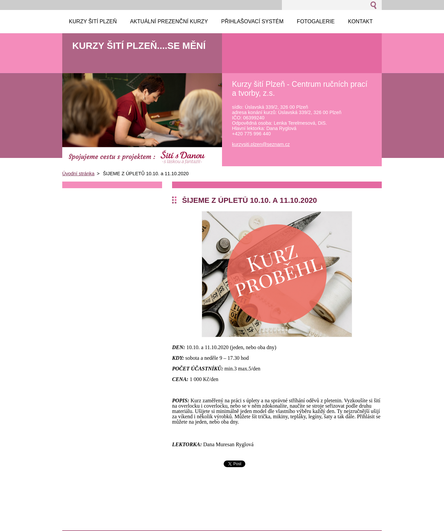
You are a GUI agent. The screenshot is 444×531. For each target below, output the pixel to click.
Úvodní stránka (78, 173)
